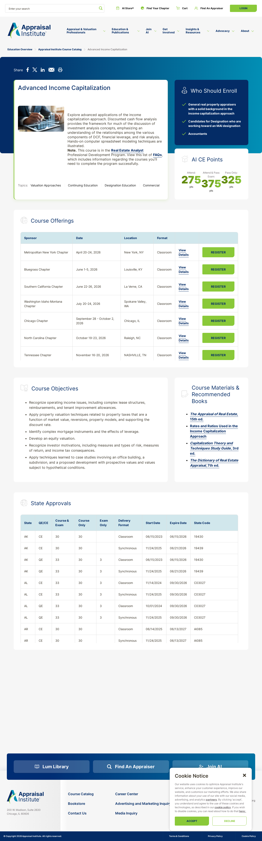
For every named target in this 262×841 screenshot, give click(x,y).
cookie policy (223, 807)
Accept (192, 821)
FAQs (157, 155)
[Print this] (60, 70)
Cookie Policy (249, 836)
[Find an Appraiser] (208, 8)
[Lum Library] (52, 766)
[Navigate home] (25, 797)
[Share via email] (51, 70)
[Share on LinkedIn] (42, 70)
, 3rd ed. (214, 448)
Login (243, 8)
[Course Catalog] (81, 794)
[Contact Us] (81, 813)
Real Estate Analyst (127, 150)
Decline (229, 821)
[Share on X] (34, 70)
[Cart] (182, 8)
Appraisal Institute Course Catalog (60, 49)
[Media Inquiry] (143, 813)
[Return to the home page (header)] (29, 31)
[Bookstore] (81, 804)
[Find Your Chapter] (155, 8)
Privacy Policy (215, 836)
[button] (244, 775)
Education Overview (19, 49)
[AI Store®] (125, 8)
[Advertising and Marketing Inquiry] (143, 804)
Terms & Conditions (179, 836)
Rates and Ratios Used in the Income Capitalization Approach (214, 431)
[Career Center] (143, 794)
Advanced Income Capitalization (107, 49)
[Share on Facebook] (27, 70)
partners (211, 799)
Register (218, 252)
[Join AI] (210, 766)
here (242, 811)
